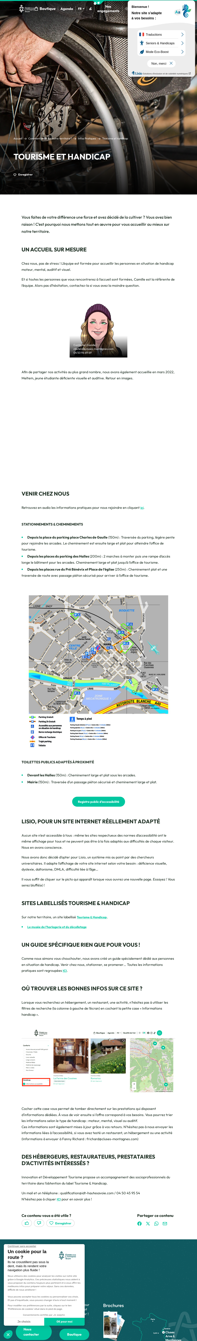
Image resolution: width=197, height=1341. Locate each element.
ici (142, 509)
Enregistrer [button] (23, 176)
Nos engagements (111, 9)
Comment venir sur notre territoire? (50, 140)
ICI (65, 973)
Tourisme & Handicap (93, 919)
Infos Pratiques (87, 140)
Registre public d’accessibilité (98, 804)
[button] (98, 3)
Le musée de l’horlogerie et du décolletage (60, 929)
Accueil (17, 140)
